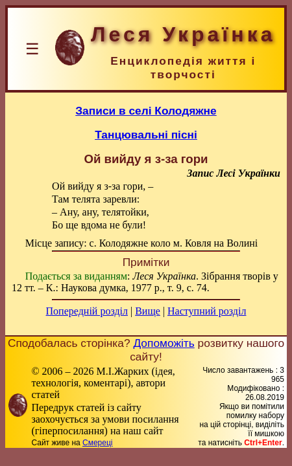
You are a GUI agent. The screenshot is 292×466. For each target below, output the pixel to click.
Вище (147, 310)
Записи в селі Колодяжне (145, 110)
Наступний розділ (206, 310)
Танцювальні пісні (146, 134)
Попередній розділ (87, 310)
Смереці (97, 442)
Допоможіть (163, 343)
